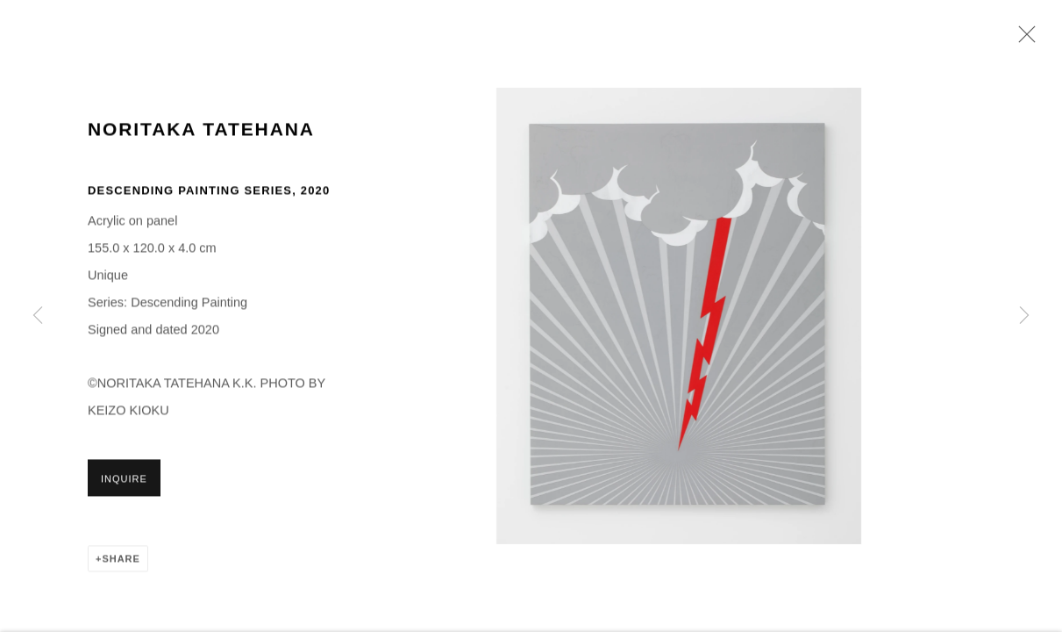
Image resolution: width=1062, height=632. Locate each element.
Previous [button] (37, 316)
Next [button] (1024, 316)
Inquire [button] (124, 481)
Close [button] (1022, 39)
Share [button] (120, 561)
